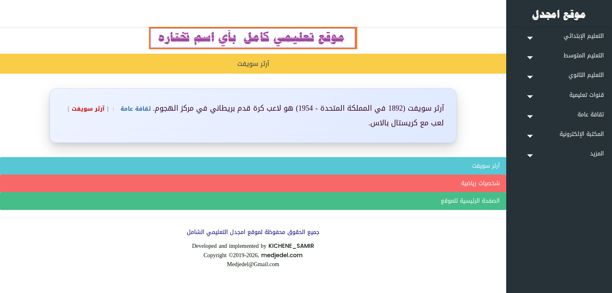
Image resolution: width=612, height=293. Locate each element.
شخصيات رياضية (480, 183)
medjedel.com (282, 255)
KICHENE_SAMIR (291, 246)
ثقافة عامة (134, 108)
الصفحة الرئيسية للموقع (470, 200)
